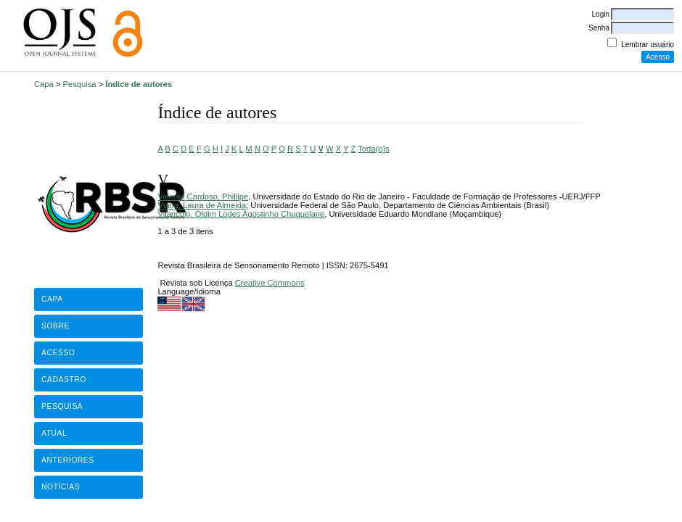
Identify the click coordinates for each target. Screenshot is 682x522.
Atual (54, 433)
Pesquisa (79, 84)
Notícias (60, 487)
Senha (598, 28)
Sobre (55, 326)
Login (600, 14)
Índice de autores (138, 84)
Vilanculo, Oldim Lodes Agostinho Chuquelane (240, 214)
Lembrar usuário (647, 45)
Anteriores (67, 460)
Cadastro (63, 380)
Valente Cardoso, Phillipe (202, 196)
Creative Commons (270, 282)
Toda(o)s (374, 148)
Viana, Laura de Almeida (201, 205)
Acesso (58, 353)
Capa (44, 84)
